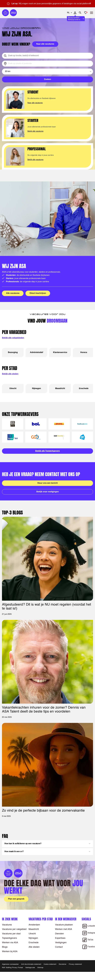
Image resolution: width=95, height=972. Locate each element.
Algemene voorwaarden (10, 964)
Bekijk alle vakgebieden (13, 338)
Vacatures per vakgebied (14, 929)
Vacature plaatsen (64, 925)
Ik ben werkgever (65, 919)
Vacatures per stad (11, 934)
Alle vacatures (12, 293)
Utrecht (12, 389)
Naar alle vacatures (35, 103)
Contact (59, 947)
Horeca (83, 352)
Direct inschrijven (38, 293)
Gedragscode (30, 967)
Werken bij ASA (9, 951)
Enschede (83, 389)
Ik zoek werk (10, 919)
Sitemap (40, 967)
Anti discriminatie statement (31, 964)
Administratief (36, 352)
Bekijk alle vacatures (35, 131)
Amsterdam (34, 925)
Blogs (5, 947)
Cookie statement (50, 964)
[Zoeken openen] (80, 12)
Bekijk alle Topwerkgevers (47, 451)
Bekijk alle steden (10, 374)
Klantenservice (60, 352)
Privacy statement (75, 964)
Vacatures (7, 925)
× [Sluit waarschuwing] (90, 3)
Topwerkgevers (9, 938)
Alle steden (34, 947)
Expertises (60, 938)
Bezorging (13, 352)
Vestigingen (61, 942)
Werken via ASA (10, 942)
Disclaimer (62, 964)
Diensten (59, 934)
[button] (47, 843)
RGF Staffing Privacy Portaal (12, 967)
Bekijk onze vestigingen (47, 492)
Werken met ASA (63, 929)
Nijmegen (36, 389)
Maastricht (60, 389)
